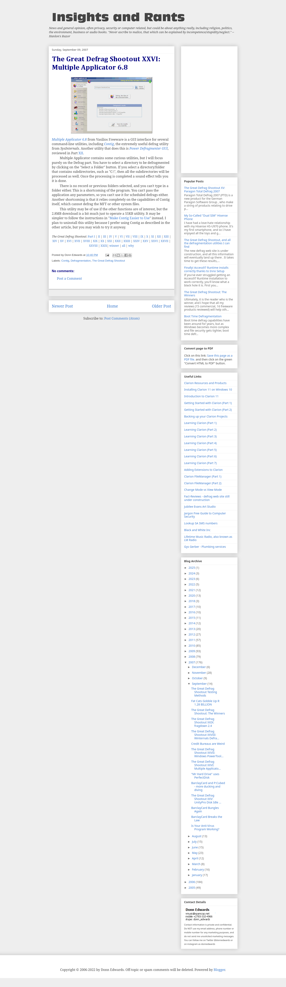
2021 (192, 590)
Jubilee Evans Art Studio (200, 506)
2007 (192, 662)
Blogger (219, 969)
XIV (54, 241)
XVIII (86, 241)
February (198, 869)
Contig (109, 144)
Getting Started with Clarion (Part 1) (208, 403)
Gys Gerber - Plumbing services (205, 547)
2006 (192, 882)
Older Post (161, 306)
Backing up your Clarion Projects (206, 416)
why (131, 246)
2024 (192, 573)
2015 (192, 618)
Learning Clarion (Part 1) (200, 423)
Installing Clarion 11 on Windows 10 (208, 389)
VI (121, 236)
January (197, 875)
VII (127, 236)
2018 (192, 601)
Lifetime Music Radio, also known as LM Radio (208, 538)
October (198, 678)
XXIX (104, 246)
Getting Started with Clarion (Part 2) (208, 410)
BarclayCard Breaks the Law (206, 818)
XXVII (164, 241)
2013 (192, 629)
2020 (192, 595)
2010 (192, 645)
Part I (91, 236)
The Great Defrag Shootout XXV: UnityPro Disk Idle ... (206, 798)
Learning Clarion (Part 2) (200, 430)
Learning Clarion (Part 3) (200, 436)
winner (114, 246)
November (199, 673)
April (195, 858)
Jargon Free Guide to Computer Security (205, 515)
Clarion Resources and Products (205, 383)
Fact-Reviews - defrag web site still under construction (207, 498)
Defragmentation (81, 260)
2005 (192, 888)
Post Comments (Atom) (121, 318)
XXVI (154, 241)
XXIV (136, 241)
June (195, 847)
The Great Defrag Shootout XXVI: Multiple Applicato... (206, 765)
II (99, 236)
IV (110, 236)
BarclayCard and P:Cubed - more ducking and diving (208, 786)
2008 (192, 656)
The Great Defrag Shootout (108, 260)
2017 (192, 607)
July (194, 841)
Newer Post (62, 306)
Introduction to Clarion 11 (201, 396)
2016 (192, 612)
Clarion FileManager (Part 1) (202, 476)
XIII (166, 236)
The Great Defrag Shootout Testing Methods (204, 692)
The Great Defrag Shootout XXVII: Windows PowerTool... (207, 752)
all (123, 246)
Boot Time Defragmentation (203, 316)
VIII (135, 236)
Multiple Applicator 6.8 (69, 139)
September (199, 684)
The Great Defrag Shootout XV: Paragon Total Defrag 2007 (204, 189)
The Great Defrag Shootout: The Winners (205, 293)
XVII (77, 241)
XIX (95, 241)
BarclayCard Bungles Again (205, 809)
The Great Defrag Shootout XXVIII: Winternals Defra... (205, 734)
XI (152, 236)
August (197, 836)
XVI (69, 241)
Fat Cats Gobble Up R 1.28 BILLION (205, 702)
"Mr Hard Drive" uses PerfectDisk (205, 775)
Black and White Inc (197, 530)
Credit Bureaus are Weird (208, 744)
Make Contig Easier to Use (130, 218)
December (199, 667)
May (195, 853)
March (196, 864)
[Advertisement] (209, 109)
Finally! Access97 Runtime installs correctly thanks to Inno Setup (206, 269)
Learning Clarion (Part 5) (200, 450)
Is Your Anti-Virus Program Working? (205, 827)
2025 (192, 568)
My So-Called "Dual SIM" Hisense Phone (206, 217)
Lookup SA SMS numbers (201, 523)
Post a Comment (69, 278)
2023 (192, 579)
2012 (192, 634)
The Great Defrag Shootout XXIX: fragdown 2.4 (202, 722)
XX (102, 241)
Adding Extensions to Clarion (203, 470)
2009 (192, 651)
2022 (192, 584)
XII (80, 153)
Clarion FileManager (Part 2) (202, 483)
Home (112, 306)
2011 (192, 640)
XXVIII (93, 246)
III (104, 236)
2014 (192, 623)
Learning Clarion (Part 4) (200, 443)
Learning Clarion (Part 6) (200, 456)
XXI (109, 241)
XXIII (127, 241)
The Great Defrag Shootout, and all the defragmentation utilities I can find (207, 243)
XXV (145, 241)
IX (141, 236)
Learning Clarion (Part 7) (200, 463)
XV (62, 241)
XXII (118, 241)
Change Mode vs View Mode (203, 490)
